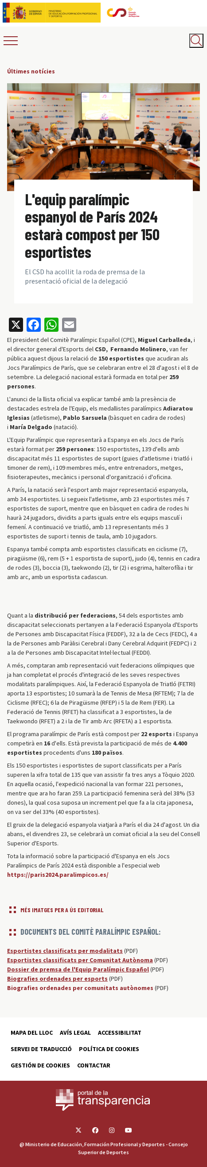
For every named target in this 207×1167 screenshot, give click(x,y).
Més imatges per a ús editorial (61, 910)
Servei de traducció (41, 1049)
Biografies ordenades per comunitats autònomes (80, 988)
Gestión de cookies (40, 1065)
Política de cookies (109, 1049)
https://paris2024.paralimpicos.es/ (58, 875)
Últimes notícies (31, 71)
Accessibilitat (119, 1032)
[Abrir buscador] (196, 41)
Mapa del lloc (32, 1032)
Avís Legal (75, 1032)
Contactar (93, 1065)
